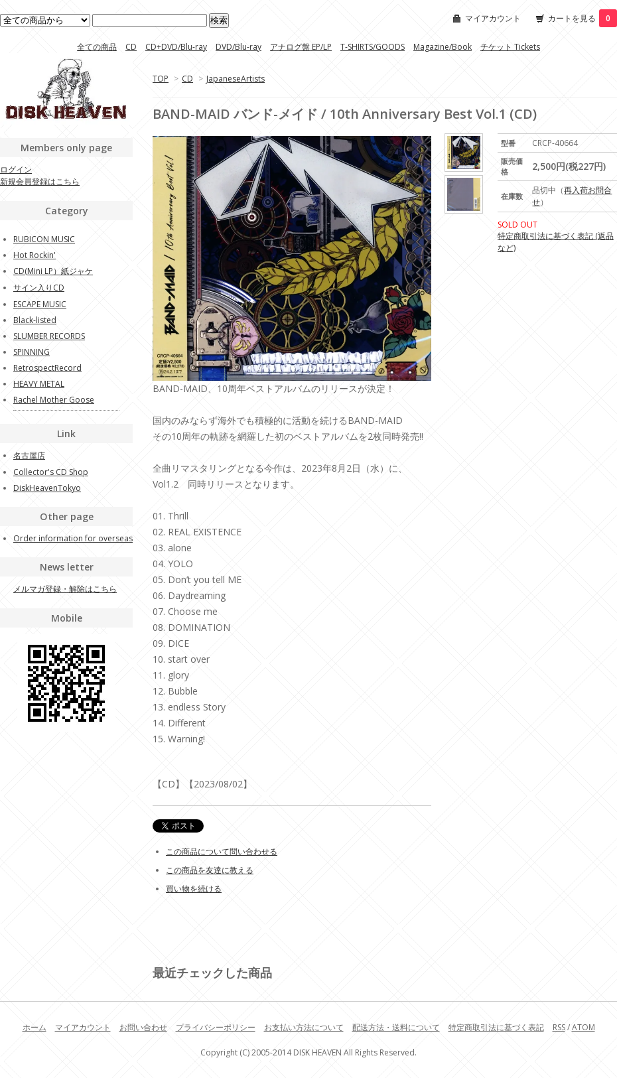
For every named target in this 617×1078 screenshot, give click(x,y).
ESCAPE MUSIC (39, 304)
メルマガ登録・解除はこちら (65, 588)
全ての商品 (97, 46)
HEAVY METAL (38, 383)
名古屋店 (29, 455)
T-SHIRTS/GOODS (372, 46)
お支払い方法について (304, 1027)
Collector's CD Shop (50, 472)
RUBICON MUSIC (44, 239)
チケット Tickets (510, 46)
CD (131, 46)
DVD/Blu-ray (238, 46)
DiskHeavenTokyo (47, 488)
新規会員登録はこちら (40, 181)
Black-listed (34, 320)
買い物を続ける (194, 888)
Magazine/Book (442, 46)
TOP (161, 78)
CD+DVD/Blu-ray (176, 46)
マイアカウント (493, 18)
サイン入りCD (38, 287)
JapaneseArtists (235, 78)
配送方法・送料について (396, 1027)
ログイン (16, 169)
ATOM (583, 1027)
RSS (559, 1027)
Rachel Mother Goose (53, 399)
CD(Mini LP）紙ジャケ (53, 271)
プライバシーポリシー (215, 1027)
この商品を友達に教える (209, 870)
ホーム (34, 1027)
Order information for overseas (73, 538)
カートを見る (582, 18)
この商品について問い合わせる (221, 851)
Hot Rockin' (34, 255)
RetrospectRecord (47, 367)
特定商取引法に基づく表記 (496, 1027)
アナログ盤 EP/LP (301, 46)
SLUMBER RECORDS (49, 336)
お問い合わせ (143, 1027)
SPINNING (31, 352)
